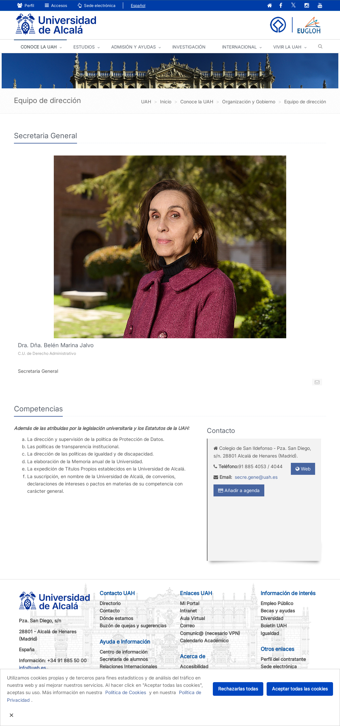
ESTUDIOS (84, 47)
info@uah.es (32, 668)
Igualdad (270, 633)
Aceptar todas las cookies (300, 688)
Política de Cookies (125, 692)
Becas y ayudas (278, 610)
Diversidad (272, 618)
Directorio (110, 603)
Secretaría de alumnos (124, 659)
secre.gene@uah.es (256, 477)
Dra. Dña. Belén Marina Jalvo (56, 345)
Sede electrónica (97, 5)
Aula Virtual (192, 618)
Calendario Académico (204, 640)
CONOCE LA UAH (39, 47)
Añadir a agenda (239, 490)
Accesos (56, 5)
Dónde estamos (116, 618)
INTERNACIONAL (239, 47)
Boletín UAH (274, 625)
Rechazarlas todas (238, 688)
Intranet (188, 610)
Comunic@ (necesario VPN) (210, 633)
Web (303, 468)
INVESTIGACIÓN (189, 47)
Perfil (25, 5)
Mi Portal (189, 603)
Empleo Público (277, 603)
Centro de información (123, 652)
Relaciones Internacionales (128, 666)
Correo (187, 625)
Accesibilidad (194, 666)
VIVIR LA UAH (287, 47)
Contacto (110, 610)
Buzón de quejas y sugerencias (133, 625)
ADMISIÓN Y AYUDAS (133, 47)
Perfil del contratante (283, 659)
